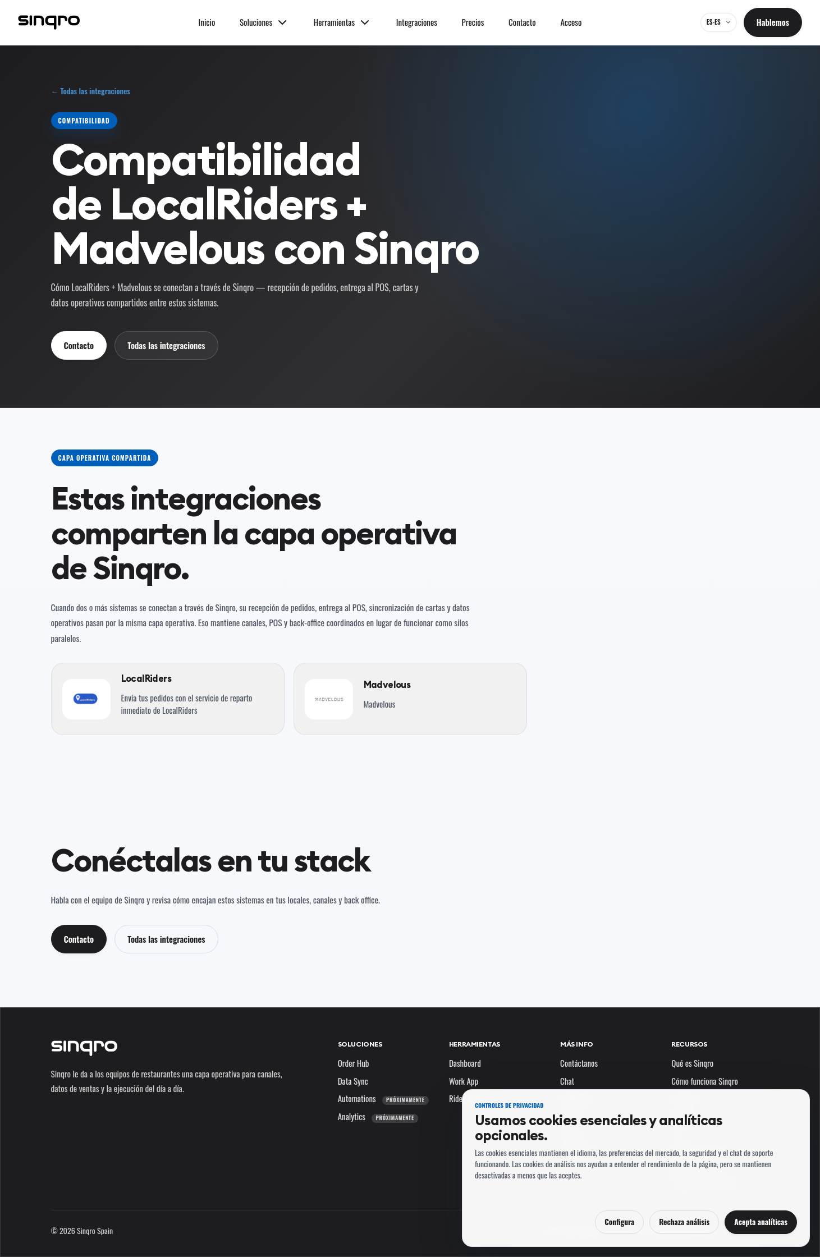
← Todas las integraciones (90, 91)
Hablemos (773, 22)
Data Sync (353, 1081)
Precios (473, 22)
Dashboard (465, 1063)
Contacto (522, 22)
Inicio (207, 22)
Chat (567, 1081)
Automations (383, 1098)
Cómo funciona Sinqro (704, 1081)
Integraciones (416, 22)
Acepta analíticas (760, 1221)
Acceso (570, 22)
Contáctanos (579, 1063)
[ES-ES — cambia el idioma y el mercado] (718, 22)
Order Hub (353, 1063)
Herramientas (474, 1044)
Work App (463, 1081)
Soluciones (360, 1044)
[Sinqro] (49, 22)
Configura (619, 1221)
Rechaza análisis (684, 1221)
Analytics (378, 1116)
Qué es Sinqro (692, 1063)
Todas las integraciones (166, 345)
